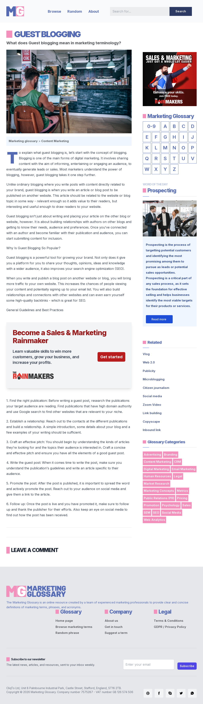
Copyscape (151, 421)
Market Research (156, 483)
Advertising (152, 454)
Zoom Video (152, 405)
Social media (152, 396)
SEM (147, 512)
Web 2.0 (149, 362)
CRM (177, 462)
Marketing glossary (23, 141)
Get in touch (114, 627)
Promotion (151, 505)
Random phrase (67, 633)
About (93, 11)
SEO (156, 512)
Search (180, 11)
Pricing (182, 498)
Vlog (146, 354)
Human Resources (157, 476)
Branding (170, 454)
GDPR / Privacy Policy (170, 627)
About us (111, 621)
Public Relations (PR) (159, 498)
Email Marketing (183, 469)
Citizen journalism (156, 388)
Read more (158, 319)
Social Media (171, 512)
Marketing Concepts (159, 491)
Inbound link (152, 430)
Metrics (182, 491)
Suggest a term (116, 633)
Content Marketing (55, 141)
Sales (186, 505)
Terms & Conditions (168, 621)
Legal (178, 476)
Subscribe (187, 666)
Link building (152, 413)
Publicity (149, 371)
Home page (64, 621)
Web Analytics (154, 520)
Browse (54, 11)
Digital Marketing (156, 469)
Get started (111, 356)
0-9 (151, 126)
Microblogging (154, 379)
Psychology (171, 505)
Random (74, 11)
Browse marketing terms (74, 627)
